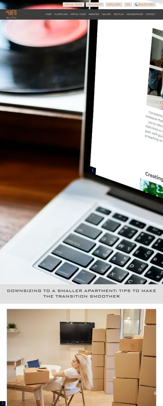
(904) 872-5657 (144, 4)
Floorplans (61, 14)
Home (49, 14)
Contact (150, 14)
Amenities (94, 14)
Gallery (106, 14)
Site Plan (119, 14)
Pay (128, 5)
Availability (95, 5)
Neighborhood (135, 14)
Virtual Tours (73, 5)
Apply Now (114, 5)
